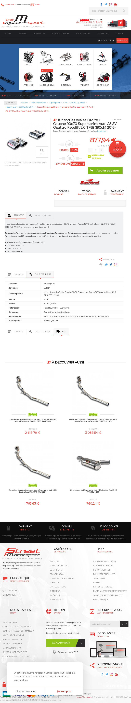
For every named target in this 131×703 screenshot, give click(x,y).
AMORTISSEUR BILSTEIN (104, 561)
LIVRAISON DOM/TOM (12, 648)
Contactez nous (61, 643)
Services (22, 34)
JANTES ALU (99, 578)
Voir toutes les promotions (126, 95)
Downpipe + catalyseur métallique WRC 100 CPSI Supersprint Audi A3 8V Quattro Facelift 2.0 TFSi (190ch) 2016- (33, 420)
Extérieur (55, 591)
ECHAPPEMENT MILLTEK (104, 574)
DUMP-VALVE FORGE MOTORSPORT (110, 591)
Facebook (101, 4)
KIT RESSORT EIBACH (103, 587)
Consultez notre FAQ (68, 652)
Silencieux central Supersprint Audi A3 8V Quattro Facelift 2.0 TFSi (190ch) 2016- (93, 491)
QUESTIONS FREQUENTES (15, 652)
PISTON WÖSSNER (102, 570)
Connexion (122, 40)
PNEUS (96, 582)
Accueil (8, 34)
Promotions (103, 34)
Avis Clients (114, 686)
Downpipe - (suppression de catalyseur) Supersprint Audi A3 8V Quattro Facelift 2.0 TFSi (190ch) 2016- (33, 491)
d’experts (67, 529)
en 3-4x (25, 529)
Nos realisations (83, 34)
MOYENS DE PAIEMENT (13, 635)
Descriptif (19, 215)
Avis (64, 331)
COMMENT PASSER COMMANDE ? (18, 631)
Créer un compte (106, 40)
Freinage (54, 582)
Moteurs (54, 561)
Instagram (110, 4)
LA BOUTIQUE (9, 595)
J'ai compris (64, 691)
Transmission (57, 574)
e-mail (37, 4)
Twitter (106, 4)
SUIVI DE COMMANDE (12, 639)
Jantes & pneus (58, 587)
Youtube (115, 4)
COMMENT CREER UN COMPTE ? (18, 627)
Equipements (56, 599)
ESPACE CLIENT (10, 622)
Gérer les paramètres (25, 691)
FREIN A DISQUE (100, 599)
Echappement (57, 570)
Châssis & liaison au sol (62, 578)
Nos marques (39, 34)
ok (123, 624)
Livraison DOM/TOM (60, 34)
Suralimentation (59, 565)
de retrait (109, 529)
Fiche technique (43, 215)
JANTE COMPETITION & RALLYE (107, 595)
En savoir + (102, 131)
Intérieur (55, 595)
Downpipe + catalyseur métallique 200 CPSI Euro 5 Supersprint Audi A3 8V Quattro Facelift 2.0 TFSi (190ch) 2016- (93, 420)
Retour (11, 103)
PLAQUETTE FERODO (103, 565)
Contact (119, 34)
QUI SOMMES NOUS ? (12, 590)
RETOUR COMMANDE (12, 643)
